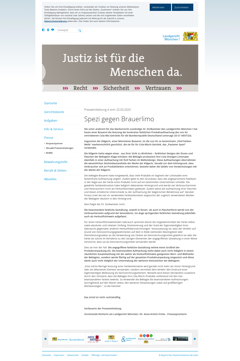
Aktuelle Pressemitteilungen (59, 148)
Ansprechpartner (54, 143)
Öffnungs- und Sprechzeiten (104, 355)
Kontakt (85, 355)
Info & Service (53, 129)
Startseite (50, 103)
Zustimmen (182, 7)
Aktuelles (50, 179)
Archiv (49, 152)
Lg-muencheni (169, 37)
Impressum (59, 355)
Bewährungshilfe (55, 162)
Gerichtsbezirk (54, 112)
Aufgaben (50, 120)
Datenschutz (73, 355)
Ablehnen (158, 7)
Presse (48, 138)
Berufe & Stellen (55, 170)
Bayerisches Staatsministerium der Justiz (179, 355)
